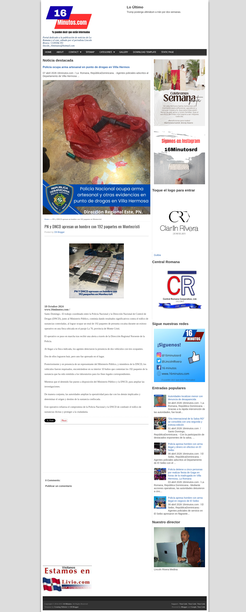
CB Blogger (59, 232)
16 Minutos (67, 604)
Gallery (123, 52)
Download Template (144, 52)
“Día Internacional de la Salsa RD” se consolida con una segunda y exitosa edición (186, 421)
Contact (73, 52)
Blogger (184, 607)
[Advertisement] (71, 448)
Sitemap (90, 52)
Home (48, 52)
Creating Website (60, 607)
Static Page (167, 52)
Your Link (183, 604)
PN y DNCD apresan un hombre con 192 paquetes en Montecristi (92, 226)
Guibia (157, 255)
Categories (105, 52)
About (60, 52)
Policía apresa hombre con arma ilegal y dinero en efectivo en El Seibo (185, 447)
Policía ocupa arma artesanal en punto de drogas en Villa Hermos (86, 67)
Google (193, 607)
